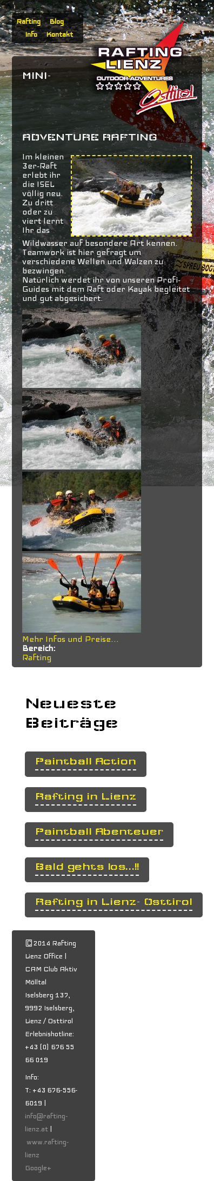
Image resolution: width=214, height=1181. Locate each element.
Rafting (28, 21)
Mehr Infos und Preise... (70, 639)
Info (31, 34)
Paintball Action (85, 761)
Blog (56, 21)
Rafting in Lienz (85, 796)
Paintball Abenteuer (99, 832)
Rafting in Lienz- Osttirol (113, 902)
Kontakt (59, 34)
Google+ (38, 1168)
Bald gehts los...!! (87, 867)
